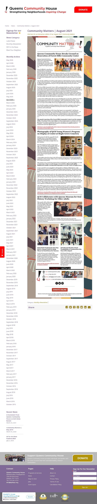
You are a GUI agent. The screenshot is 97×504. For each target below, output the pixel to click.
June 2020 (9, 264)
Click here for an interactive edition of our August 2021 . (51, 34)
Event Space (18, 21)
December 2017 (11, 350)
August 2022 (10, 197)
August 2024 (10, 124)
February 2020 (11, 273)
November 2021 (12, 225)
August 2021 (10, 234)
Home (7, 26)
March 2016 (10, 401)
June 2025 (9, 94)
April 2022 (9, 209)
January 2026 (10, 72)
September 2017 (12, 359)
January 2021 (10, 255)
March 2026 (10, 66)
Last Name (76, 481)
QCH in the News (12, 47)
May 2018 (9, 334)
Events (73, 18)
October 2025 (11, 81)
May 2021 (9, 243)
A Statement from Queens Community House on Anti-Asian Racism (13, 418)
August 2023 (10, 161)
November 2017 (12, 353)
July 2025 (9, 91)
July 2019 (9, 292)
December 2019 (11, 280)
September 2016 (12, 389)
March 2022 (10, 212)
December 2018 (11, 313)
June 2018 (9, 331)
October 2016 (11, 386)
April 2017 (9, 368)
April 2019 (9, 301)
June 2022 (9, 203)
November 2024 (12, 115)
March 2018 (10, 340)
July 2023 (9, 164)
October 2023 (11, 155)
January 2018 (10, 347)
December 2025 (11, 75)
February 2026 (11, 69)
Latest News (10, 41)
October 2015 (11, 404)
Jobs (29, 482)
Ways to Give (84, 18)
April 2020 (9, 267)
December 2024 (11, 112)
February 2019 (11, 307)
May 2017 (9, 365)
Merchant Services (65, 500)
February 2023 (11, 179)
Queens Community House (38, 10)
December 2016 (11, 380)
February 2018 (11, 343)
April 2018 (9, 337)
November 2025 (12, 78)
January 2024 (10, 145)
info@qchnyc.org (12, 482)
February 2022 (11, 216)
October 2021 (11, 228)
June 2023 (9, 167)
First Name (76, 476)
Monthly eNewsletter (13, 44)
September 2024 (12, 121)
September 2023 (12, 158)
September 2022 (12, 194)
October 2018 (11, 319)
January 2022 (10, 219)
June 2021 (9, 240)
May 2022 (9, 206)
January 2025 (10, 109)
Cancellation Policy (56, 484)
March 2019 (10, 304)
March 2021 (10, 249)
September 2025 (12, 85)
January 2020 (10, 276)
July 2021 (9, 237)
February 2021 (11, 252)
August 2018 (10, 325)
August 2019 (10, 289)
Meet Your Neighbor (13, 50)
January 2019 (10, 310)
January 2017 (10, 377)
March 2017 (10, 371)
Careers (9, 21)
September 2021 (12, 231)
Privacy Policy (54, 479)
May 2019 (9, 298)
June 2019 (9, 295)
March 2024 (10, 139)
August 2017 (10, 362)
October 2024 (11, 118)
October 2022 (11, 191)
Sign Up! (85, 487)
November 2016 (12, 383)
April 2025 (9, 100)
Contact (52, 476)
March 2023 (10, 176)
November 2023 (12, 151)
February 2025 (11, 106)
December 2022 (11, 185)
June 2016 (9, 398)
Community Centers (41, 18)
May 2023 (9, 170)
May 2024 (9, 133)
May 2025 (9, 97)
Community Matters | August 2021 (28, 26)
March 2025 (10, 103)
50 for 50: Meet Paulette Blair (11, 437)
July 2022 (9, 200)
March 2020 (10, 270)
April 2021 (9, 246)
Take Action (55, 18)
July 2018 (9, 328)
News (65, 18)
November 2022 (12, 188)
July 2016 (9, 395)
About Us (53, 473)
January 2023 (10, 182)
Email (75, 471)
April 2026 (9, 63)
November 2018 (12, 316)
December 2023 (11, 148)
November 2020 (12, 258)
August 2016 (10, 392)
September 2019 (12, 286)
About (8, 18)
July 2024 (9, 127)
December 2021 (11, 222)
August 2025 (10, 87)
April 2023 (9, 173)
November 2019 (12, 283)
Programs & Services (22, 18)
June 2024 (9, 130)
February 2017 (11, 374)
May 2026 (9, 60)
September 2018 (12, 322)
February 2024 (11, 142)
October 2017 (11, 356)
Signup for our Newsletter (13, 31)
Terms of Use (54, 482)
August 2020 (10, 261)
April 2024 (9, 136)
